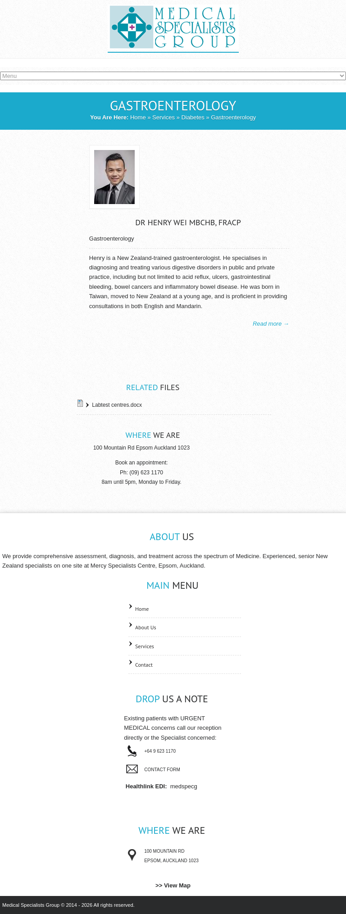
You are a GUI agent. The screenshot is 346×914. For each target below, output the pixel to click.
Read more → (271, 323)
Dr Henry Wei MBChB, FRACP (188, 222)
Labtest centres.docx (117, 405)
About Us (145, 627)
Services (163, 117)
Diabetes (192, 117)
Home (138, 117)
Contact (144, 664)
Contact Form (162, 769)
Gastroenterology (111, 238)
